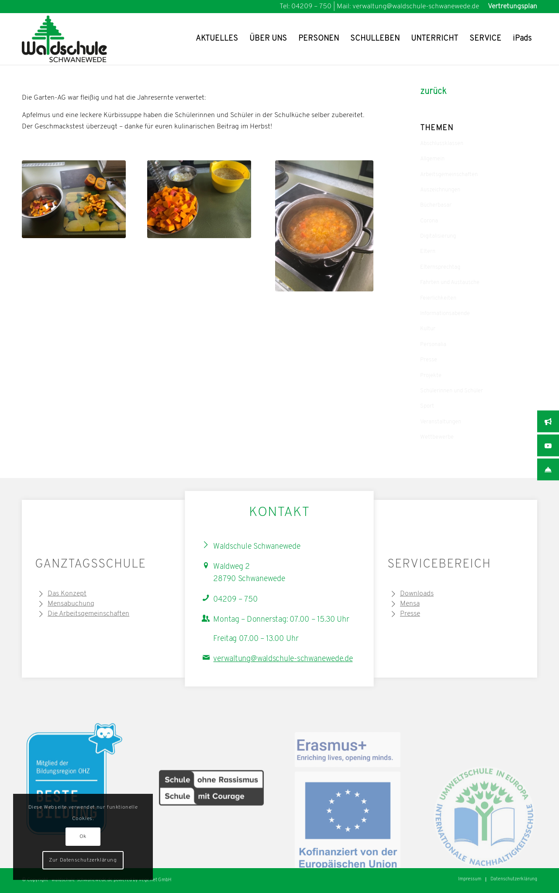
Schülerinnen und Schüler (451, 391)
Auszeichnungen (440, 190)
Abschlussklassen (441, 143)
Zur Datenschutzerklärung (83, 860)
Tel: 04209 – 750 (305, 6)
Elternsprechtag (440, 267)
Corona (429, 221)
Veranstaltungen (440, 422)
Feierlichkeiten (438, 298)
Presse (428, 360)
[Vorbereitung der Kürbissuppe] (74, 199)
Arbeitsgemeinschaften (449, 174)
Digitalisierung (438, 236)
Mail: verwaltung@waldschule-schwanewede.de (408, 6)
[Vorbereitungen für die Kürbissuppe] (199, 199)
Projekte (431, 375)
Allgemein (432, 159)
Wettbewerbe (437, 437)
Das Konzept (67, 593)
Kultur (427, 329)
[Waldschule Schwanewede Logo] (78, 39)
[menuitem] (510, 6)
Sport (427, 406)
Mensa (410, 603)
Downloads (417, 593)
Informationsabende (445, 313)
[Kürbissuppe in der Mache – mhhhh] (324, 225)
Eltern (427, 251)
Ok (82, 836)
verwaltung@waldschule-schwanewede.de (283, 659)
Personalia (433, 344)
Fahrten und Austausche (450, 282)
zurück (433, 91)
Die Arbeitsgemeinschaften (88, 613)
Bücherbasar (436, 205)
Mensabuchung (71, 603)
